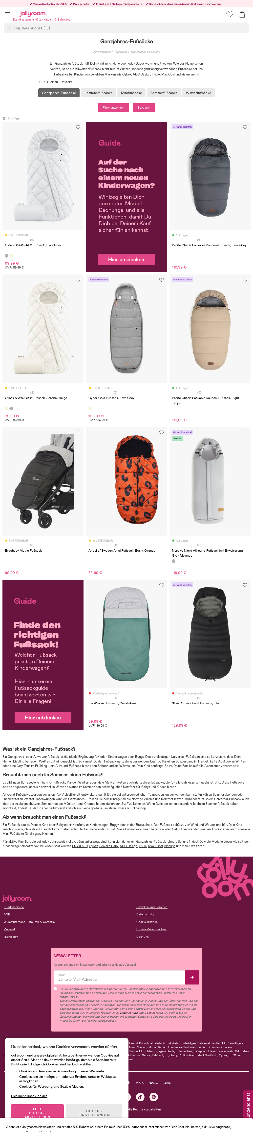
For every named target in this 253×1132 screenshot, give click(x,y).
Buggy (139, 757)
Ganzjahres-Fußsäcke (145, 52)
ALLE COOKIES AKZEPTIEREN (37, 1113)
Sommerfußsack (217, 804)
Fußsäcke (120, 52)
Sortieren (144, 108)
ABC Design (128, 846)
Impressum (11, 937)
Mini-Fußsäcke (13, 834)
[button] (7, 13)
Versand (9, 929)
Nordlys (169, 846)
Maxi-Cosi (155, 846)
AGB (7, 914)
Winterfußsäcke (198, 93)
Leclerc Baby (108, 846)
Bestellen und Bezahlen (152, 907)
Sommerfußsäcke (163, 93)
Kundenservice (14, 907)
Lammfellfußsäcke (98, 93)
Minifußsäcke (131, 93)
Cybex (93, 846)
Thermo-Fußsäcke (53, 782)
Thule (143, 846)
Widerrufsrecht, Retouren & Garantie (29, 922)
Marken (110, 782)
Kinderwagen (102, 52)
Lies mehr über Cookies (29, 1096)
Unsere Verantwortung (152, 929)
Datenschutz (145, 914)
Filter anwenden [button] (113, 108)
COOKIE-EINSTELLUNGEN (94, 1113)
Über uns (142, 937)
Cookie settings (147, 922)
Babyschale (144, 825)
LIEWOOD (79, 846)
